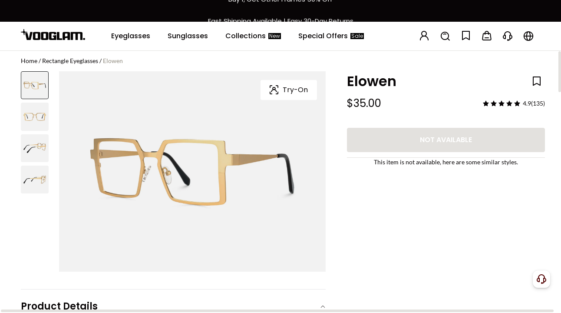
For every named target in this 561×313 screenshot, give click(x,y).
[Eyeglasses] (130, 36)
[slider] (501, 103)
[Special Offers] (331, 36)
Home (29, 60)
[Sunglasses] (188, 36)
